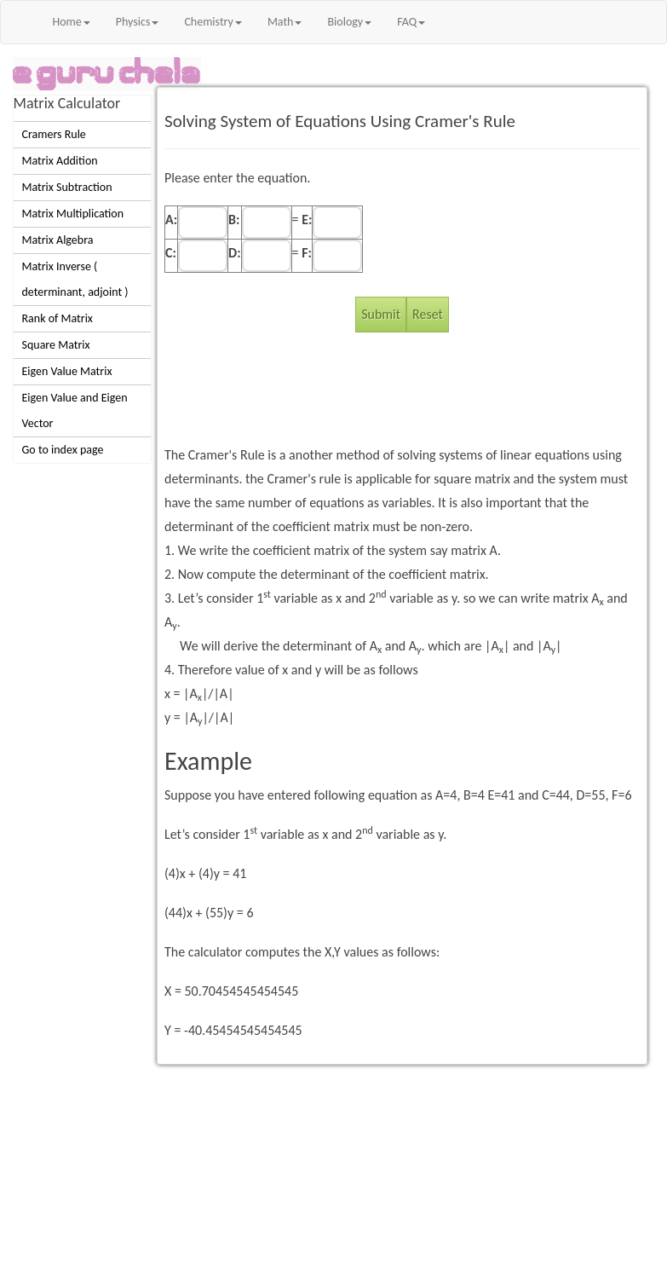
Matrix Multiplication (73, 213)
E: (307, 219)
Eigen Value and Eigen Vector (75, 410)
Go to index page (63, 449)
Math (284, 21)
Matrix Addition (60, 160)
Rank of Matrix (57, 318)
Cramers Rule (54, 134)
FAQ (411, 21)
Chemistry (212, 21)
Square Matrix (56, 345)
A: (171, 219)
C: (170, 253)
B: (233, 219)
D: (234, 253)
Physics (137, 21)
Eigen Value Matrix (67, 371)
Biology (349, 21)
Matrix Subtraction (67, 187)
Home (71, 21)
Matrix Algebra (58, 240)
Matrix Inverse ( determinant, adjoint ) (75, 279)
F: (307, 253)
